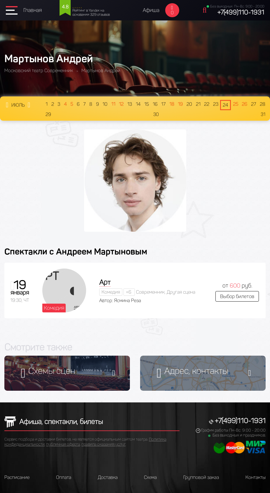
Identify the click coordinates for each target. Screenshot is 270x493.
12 (121, 104)
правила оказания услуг (103, 444)
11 (113, 104)
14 (138, 104)
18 (171, 104)
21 (198, 104)
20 (189, 104)
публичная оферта (63, 444)
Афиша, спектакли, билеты (53, 421)
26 (244, 104)
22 (206, 104)
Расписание (16, 477)
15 (146, 104)
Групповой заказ (201, 477)
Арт (105, 282)
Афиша (151, 10)
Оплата (63, 477)
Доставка (108, 477)
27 (253, 104)
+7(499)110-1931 (240, 12)
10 (104, 104)
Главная (32, 10)
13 (129, 104)
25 (235, 104)
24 (225, 105)
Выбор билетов (237, 296)
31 (263, 114)
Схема (150, 477)
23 (215, 104)
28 (262, 104)
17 (163, 104)
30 (156, 114)
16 (155, 104)
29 (48, 114)
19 (180, 104)
